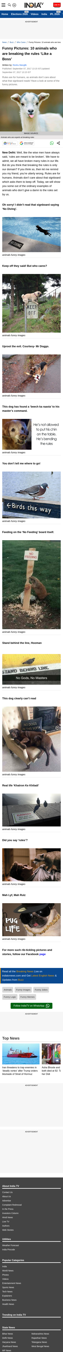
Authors (5, 1226)
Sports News (8, 1287)
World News (7, 1270)
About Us (6, 1196)
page (42, 954)
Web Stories (8, 1230)
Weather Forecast (10, 1245)
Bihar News (7, 1334)
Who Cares (21, 42)
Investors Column (10, 1213)
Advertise (6, 1200)
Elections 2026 (19, 14)
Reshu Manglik (20, 65)
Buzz (12, 42)
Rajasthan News (39, 1338)
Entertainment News (11, 1283)
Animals (8, 989)
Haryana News (9, 1342)
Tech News (7, 1291)
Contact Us (7, 1192)
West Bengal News (40, 1346)
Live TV (5, 1221)
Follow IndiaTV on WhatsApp (31, 1006)
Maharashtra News (40, 1334)
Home (4, 14)
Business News (9, 1300)
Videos (35, 14)
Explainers (7, 1296)
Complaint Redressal (12, 1205)
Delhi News (7, 1338)
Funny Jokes (41, 989)
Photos (5, 1275)
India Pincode (8, 1249)
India (44, 14)
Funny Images (23, 989)
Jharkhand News (10, 1346)
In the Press (7, 1209)
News (4, 42)
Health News (8, 1304)
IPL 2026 (55, 14)
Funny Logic (10, 997)
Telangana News (39, 1342)
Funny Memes (27, 997)
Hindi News (7, 1217)
